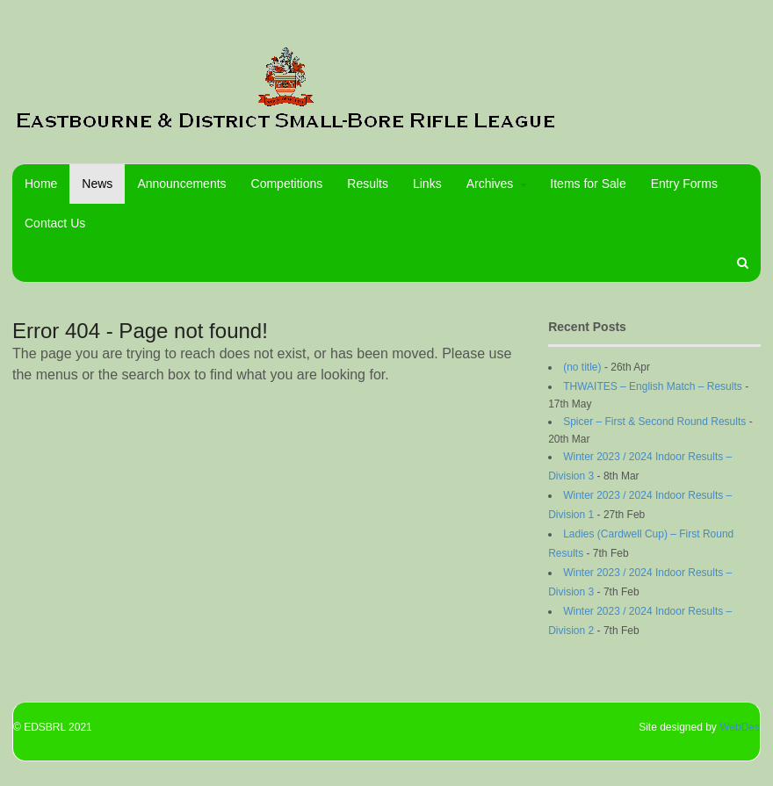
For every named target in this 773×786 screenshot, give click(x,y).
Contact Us (55, 223)
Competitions (287, 184)
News (97, 184)
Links (427, 184)
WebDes (739, 727)
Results (367, 184)
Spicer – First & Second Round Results (654, 421)
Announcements (181, 184)
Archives (490, 184)
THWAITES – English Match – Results (652, 386)
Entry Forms (684, 184)
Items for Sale (587, 184)
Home (41, 184)
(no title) (582, 367)
